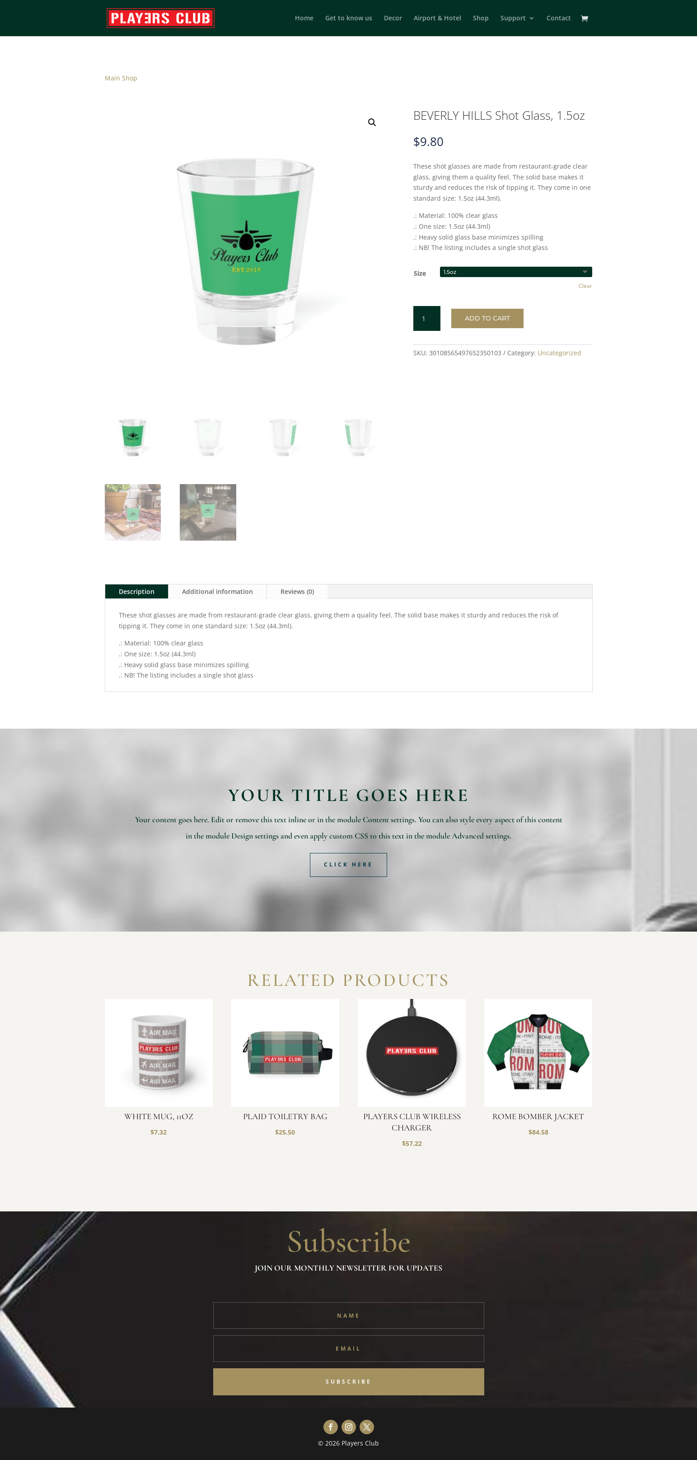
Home (304, 18)
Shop (481, 18)
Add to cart (487, 318)
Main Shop (121, 78)
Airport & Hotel (437, 18)
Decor (393, 18)
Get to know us (348, 18)
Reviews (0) (297, 591)
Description (136, 591)
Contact (559, 18)
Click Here (348, 864)
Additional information (217, 591)
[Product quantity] (426, 318)
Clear (585, 286)
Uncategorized (559, 353)
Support (513, 18)
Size (420, 273)
